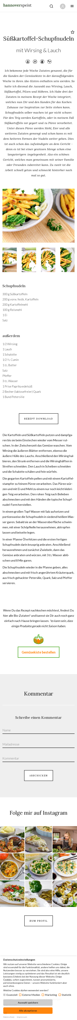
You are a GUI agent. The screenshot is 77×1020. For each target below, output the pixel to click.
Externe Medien (31, 994)
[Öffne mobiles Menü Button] (72, 6)
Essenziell (11, 994)
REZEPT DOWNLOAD (38, 418)
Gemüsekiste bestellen (38, 652)
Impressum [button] (22, 1017)
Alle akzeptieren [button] (28, 1010)
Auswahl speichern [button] (28, 1002)
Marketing (51, 994)
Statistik (66, 994)
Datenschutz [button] (8, 1017)
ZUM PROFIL (39, 920)
